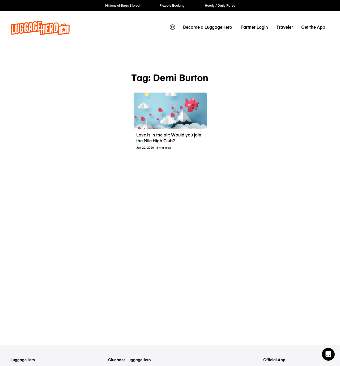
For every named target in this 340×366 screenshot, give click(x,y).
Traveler (285, 27)
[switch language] (172, 27)
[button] (328, 354)
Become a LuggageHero (207, 27)
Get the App (313, 27)
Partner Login (254, 27)
